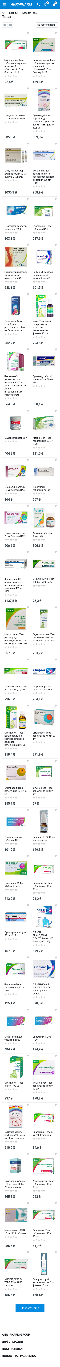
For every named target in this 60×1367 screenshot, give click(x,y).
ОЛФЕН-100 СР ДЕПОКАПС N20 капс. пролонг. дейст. (42, 989)
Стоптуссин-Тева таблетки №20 (42, 228)
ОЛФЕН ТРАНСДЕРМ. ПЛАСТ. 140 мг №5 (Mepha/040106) (43, 937)
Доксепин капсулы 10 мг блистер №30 (14, 488)
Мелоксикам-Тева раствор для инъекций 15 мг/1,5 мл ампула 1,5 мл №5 (15, 639)
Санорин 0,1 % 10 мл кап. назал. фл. (44, 839)
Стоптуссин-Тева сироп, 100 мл (13, 1084)
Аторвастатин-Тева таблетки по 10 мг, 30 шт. (43, 1184)
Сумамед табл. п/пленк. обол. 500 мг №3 (43, 379)
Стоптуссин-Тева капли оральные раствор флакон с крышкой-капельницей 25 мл (14, 738)
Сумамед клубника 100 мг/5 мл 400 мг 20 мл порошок (14, 1184)
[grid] (5, 25)
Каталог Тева (29, 13)
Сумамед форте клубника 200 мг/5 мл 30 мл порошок (14, 1135)
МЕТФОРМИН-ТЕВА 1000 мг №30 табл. (43, 581)
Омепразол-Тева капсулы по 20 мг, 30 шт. (15, 790)
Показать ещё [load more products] (30, 1308)
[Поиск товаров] (38, 4)
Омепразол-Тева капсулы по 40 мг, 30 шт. (44, 735)
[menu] (5, 4)
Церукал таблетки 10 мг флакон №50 (14, 117)
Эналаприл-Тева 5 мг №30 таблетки (42, 1133)
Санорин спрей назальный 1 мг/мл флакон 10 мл (43, 1282)
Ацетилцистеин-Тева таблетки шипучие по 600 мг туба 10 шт (44, 637)
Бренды (13, 13)
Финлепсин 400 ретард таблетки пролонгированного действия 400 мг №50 (15, 585)
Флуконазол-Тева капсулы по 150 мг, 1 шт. (44, 790)
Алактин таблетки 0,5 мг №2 (42, 535)
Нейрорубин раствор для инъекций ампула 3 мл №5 (15, 275)
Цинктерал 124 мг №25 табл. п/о (14, 885)
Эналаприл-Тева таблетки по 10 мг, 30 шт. (43, 1233)
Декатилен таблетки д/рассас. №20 (15, 228)
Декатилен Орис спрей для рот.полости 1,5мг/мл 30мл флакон (14, 326)
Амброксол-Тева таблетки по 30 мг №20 (42, 440)
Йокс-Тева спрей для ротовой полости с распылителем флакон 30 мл (42, 327)
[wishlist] (27, 33)
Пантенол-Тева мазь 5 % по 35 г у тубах (15, 688)
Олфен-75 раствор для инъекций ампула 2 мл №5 (43, 275)
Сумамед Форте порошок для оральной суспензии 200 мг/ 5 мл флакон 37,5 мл (44, 121)
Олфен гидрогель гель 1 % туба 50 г (42, 688)
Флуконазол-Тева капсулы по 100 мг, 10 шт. (43, 1085)
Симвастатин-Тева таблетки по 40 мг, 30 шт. (43, 886)
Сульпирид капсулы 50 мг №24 (15, 934)
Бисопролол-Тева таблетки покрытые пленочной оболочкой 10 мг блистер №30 (15, 66)
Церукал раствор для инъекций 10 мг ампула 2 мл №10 (15, 173)
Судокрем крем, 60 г (15, 437)
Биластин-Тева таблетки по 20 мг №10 (14, 987)
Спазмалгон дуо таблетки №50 (13, 1038)
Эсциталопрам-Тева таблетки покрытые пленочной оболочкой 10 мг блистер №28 (44, 66)
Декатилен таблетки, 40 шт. (41, 488)
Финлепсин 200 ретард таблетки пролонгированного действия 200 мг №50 (44, 176)
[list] (10, 25)
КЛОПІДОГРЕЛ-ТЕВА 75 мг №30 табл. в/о (13, 1282)
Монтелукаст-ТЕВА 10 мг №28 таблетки (15, 1232)
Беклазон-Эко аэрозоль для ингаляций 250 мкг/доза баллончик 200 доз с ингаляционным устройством (15, 385)
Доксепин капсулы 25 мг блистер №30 (14, 535)
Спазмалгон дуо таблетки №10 (13, 839)
